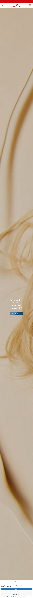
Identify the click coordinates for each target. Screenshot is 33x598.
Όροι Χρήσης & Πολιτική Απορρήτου (11, 596)
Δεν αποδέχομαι (16, 591)
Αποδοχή (16, 589)
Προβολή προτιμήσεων (16, 594)
